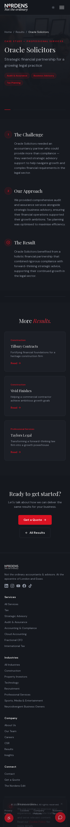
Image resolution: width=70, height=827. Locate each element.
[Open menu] (62, 7)
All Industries (12, 664)
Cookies (24, 810)
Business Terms (58, 812)
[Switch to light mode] (53, 7)
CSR (7, 743)
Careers (9, 737)
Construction (12, 670)
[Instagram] (12, 586)
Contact (9, 773)
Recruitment (12, 688)
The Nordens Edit (15, 785)
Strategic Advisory (15, 616)
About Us (10, 725)
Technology (11, 682)
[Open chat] (60, 817)
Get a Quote (35, 520)
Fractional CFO (13, 640)
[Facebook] (24, 586)
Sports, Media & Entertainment (23, 700)
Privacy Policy (8, 812)
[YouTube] (18, 586)
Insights (9, 755)
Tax (6, 610)
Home (8, 32)
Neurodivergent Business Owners (24, 706)
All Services (11, 604)
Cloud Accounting (15, 634)
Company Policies (39, 812)
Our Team (10, 731)
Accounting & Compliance (20, 628)
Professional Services (17, 694)
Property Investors (15, 676)
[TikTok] (30, 586)
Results (20, 32)
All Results (35, 533)
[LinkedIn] (6, 586)
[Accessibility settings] (8, 818)
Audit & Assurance (15, 622)
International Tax (14, 646)
